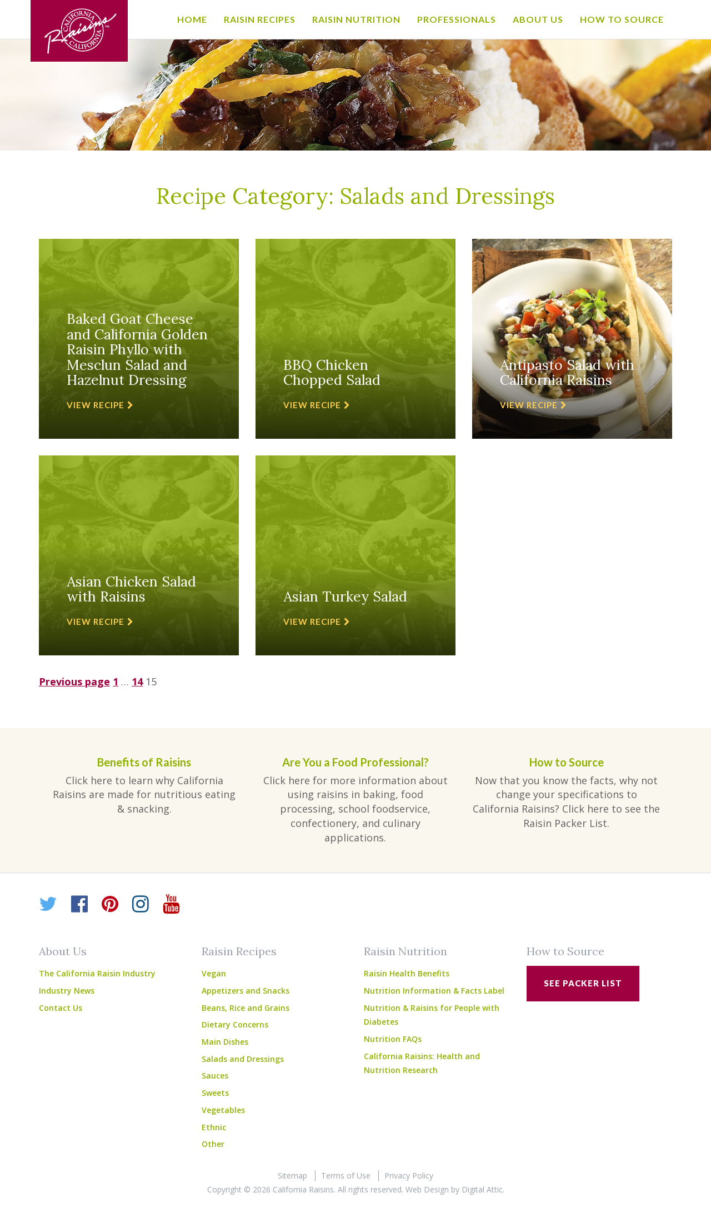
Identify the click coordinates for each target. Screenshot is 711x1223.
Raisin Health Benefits (406, 973)
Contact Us (60, 1008)
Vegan (214, 973)
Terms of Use (345, 1175)
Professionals (456, 19)
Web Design (427, 1189)
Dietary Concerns (235, 1024)
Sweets (215, 1092)
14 (137, 681)
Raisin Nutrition (356, 19)
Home (192, 19)
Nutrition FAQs (393, 1039)
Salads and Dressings (243, 1059)
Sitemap (292, 1175)
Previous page (74, 681)
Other (213, 1144)
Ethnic (214, 1127)
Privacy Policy (408, 1175)
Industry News (66, 990)
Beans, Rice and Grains (245, 1008)
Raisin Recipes (260, 19)
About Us (538, 19)
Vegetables (223, 1110)
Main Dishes (225, 1041)
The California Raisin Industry (97, 973)
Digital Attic (482, 1189)
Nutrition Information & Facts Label (434, 990)
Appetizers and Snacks (245, 990)
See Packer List (583, 983)
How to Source (622, 19)
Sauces (215, 1075)
